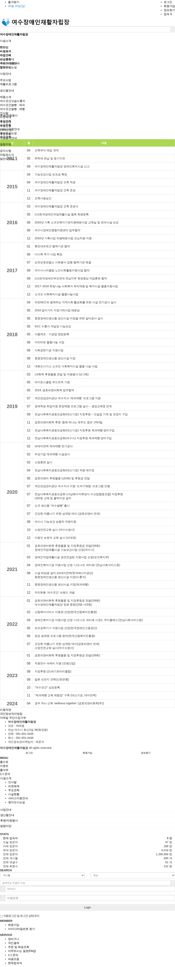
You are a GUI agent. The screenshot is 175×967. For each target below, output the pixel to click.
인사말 (4, 113)
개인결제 (13, 943)
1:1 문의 (13, 955)
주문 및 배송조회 (18, 947)
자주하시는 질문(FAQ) (22, 951)
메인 (3, 47)
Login (87, 907)
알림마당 (5, 144)
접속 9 (168, 14)
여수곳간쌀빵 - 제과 (12, 105)
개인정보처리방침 (11, 713)
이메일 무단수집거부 (13, 717)
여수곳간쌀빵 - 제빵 (12, 109)
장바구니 (13, 939)
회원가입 (169, 6)
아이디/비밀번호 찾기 (21, 928)
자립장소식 (7, 154)
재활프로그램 (8, 84)
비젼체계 (5, 117)
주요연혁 (5, 121)
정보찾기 (169, 10)
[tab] (87, 778)
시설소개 (5, 40)
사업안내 (5, 73)
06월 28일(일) (16, 6)
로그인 (168, 2)
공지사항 (5, 150)
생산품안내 (7, 90)
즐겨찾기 (13, 2)
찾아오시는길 (8, 133)
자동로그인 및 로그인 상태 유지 (19, 916)
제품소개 (5, 97)
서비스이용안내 (10, 129)
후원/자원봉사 (9, 63)
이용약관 (5, 709)
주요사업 (5, 80)
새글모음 (13, 959)
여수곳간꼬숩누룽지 (12, 101)
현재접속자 (15, 963)
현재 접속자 (10, 838)
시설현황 (5, 125)
